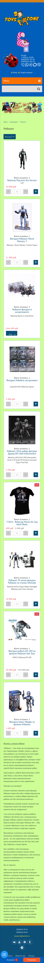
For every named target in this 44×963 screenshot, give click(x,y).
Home (6, 122)
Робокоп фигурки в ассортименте (22, 310)
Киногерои (14, 122)
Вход (14, 72)
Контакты (32, 956)
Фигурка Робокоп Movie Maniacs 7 (22, 239)
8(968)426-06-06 (28, 61)
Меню (22, 81)
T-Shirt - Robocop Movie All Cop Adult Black (22, 523)
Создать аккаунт (25, 72)
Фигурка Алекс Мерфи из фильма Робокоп (22, 723)
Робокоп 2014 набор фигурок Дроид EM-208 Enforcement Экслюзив (22, 453)
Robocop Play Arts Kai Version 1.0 (22, 181)
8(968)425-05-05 (28, 59)
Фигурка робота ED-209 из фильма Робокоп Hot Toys (22, 652)
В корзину (31, 959)
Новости (10, 956)
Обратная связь (20, 956)
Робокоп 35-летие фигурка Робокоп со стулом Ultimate (22, 581)
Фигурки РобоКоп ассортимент (22, 380)
